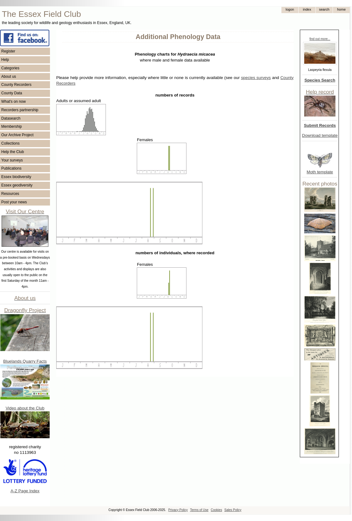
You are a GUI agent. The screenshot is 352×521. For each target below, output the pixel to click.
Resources (10, 193)
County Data (11, 93)
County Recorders (16, 84)
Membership (11, 126)
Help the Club (12, 152)
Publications (11, 168)
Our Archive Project (17, 135)
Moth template (320, 172)
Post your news (14, 202)
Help (5, 59)
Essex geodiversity (16, 185)
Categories (10, 68)
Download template (320, 135)
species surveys (256, 77)
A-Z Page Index (25, 491)
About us (8, 76)
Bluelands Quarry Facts (25, 361)
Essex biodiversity (16, 177)
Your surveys (12, 160)
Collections (10, 143)
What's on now (13, 101)
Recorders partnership (19, 110)
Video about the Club (25, 408)
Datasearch (10, 118)
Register (8, 51)
